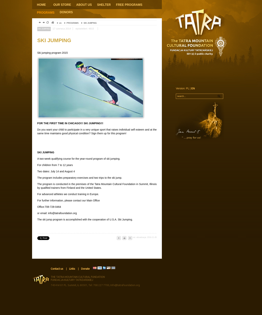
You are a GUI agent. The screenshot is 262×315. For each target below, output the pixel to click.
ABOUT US (84, 4)
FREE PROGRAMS (129, 4)
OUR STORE (62, 4)
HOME (41, 4)
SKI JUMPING (88, 23)
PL (187, 88)
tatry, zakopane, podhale (52, 22)
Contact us (57, 268)
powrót (39, 22)
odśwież (47, 22)
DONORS (66, 12)
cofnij (130, 238)
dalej (43, 22)
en (58, 23)
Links (72, 268)
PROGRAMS (45, 12)
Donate (85, 268)
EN (193, 88)
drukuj (124, 238)
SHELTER (104, 4)
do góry (119, 238)
